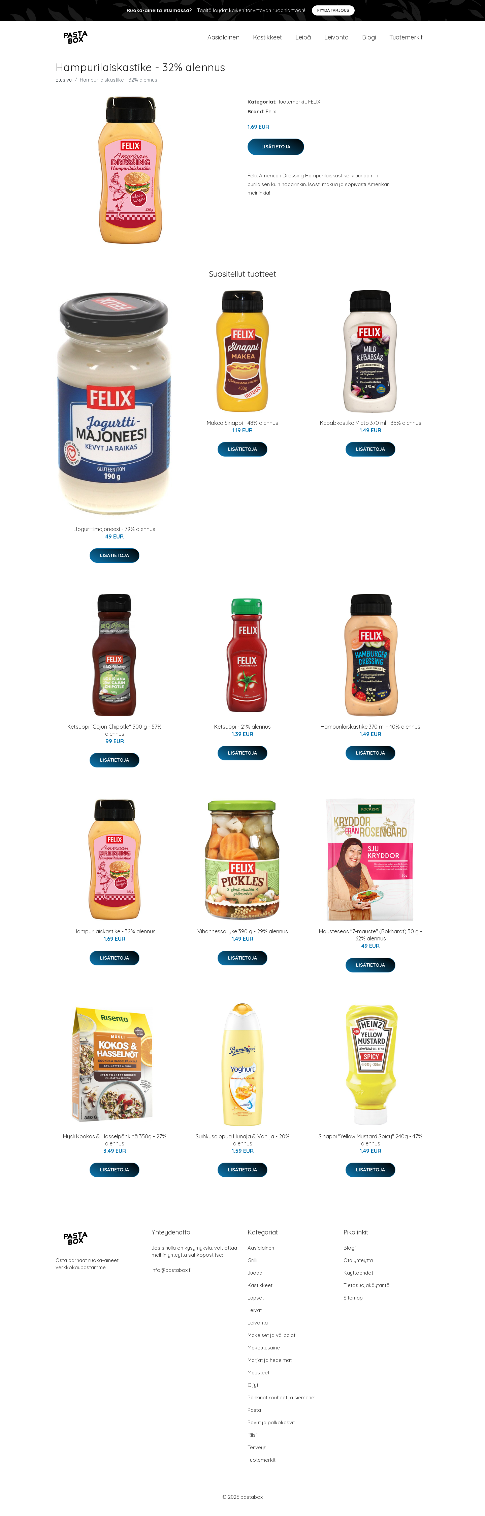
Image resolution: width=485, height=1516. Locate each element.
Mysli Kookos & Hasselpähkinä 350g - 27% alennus (114, 1147)
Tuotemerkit (406, 41)
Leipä (303, 41)
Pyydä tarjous (333, 10)
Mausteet (258, 1380)
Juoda (255, 1280)
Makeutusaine (264, 1355)
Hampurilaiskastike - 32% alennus (114, 939)
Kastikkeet (267, 41)
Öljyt (253, 1392)
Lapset (256, 1305)
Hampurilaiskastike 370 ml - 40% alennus (370, 734)
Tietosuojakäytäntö (367, 1292)
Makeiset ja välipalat (271, 1342)
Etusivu (64, 87)
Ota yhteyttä (358, 1267)
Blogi (369, 41)
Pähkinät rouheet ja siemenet (282, 1405)
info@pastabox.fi (172, 1277)
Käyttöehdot (358, 1280)
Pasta (254, 1417)
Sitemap (353, 1305)
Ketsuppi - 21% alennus (242, 734)
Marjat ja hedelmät (270, 1367)
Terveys (257, 1455)
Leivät (255, 1317)
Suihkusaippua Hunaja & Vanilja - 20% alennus (243, 1147)
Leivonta (336, 41)
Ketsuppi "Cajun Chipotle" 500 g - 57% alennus (114, 738)
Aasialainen (223, 41)
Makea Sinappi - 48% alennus (242, 430)
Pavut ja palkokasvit (271, 1430)
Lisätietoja (275, 154)
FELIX (314, 109)
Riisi (252, 1442)
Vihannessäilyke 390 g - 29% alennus (242, 939)
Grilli (252, 1267)
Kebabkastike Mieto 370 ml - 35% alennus (370, 430)
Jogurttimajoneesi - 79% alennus (114, 536)
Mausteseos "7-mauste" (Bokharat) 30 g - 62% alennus (370, 943)
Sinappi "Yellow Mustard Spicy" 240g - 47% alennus (370, 1147)
